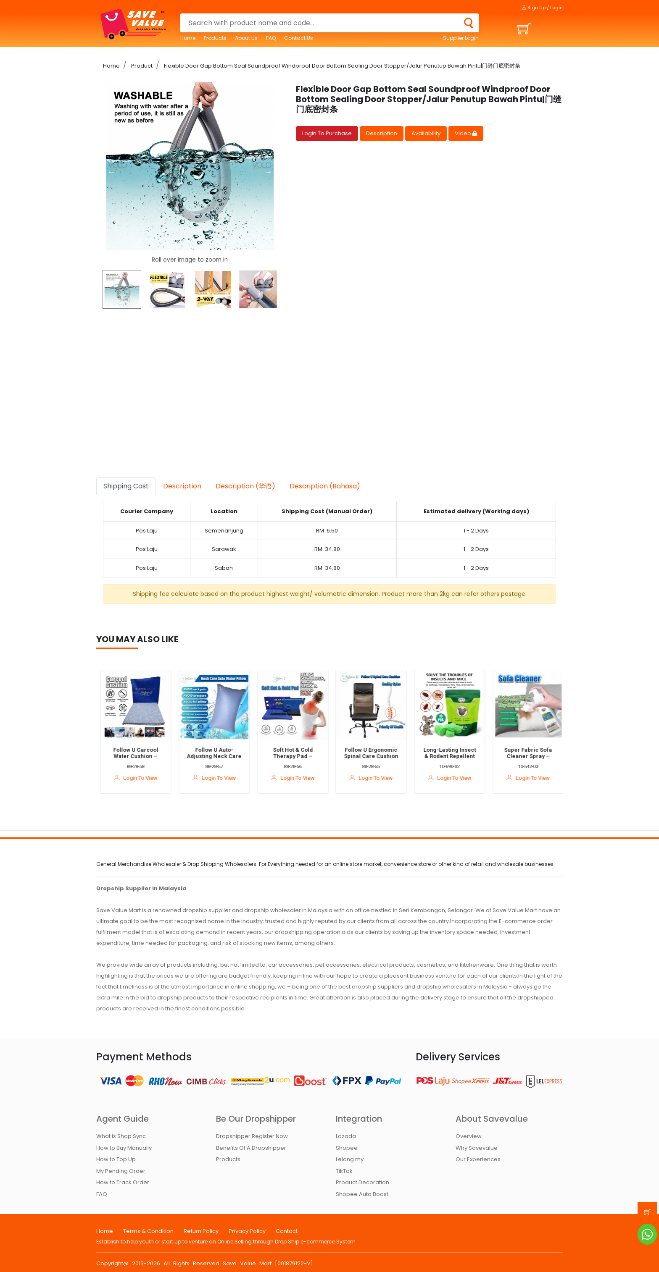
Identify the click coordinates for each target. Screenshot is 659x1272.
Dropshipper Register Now (252, 1136)
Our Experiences (478, 1159)
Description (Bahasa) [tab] (325, 486)
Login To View (139, 778)
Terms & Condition (148, 1231)
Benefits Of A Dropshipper (251, 1148)
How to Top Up (116, 1159)
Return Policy (201, 1231)
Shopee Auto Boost (362, 1194)
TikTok (344, 1171)
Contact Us (298, 38)
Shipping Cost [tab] (126, 486)
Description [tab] (182, 486)
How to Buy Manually (124, 1148)
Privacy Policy (247, 1231)
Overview (469, 1136)
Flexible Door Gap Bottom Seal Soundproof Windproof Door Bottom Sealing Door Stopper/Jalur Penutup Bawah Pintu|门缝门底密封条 (341, 66)
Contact (287, 1231)
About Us (246, 38)
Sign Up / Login (542, 7)
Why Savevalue (477, 1148)
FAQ (271, 38)
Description (381, 133)
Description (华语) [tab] (245, 486)
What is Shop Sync (121, 1136)
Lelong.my (350, 1159)
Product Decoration (362, 1182)
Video (466, 133)
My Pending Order (120, 1171)
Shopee (347, 1148)
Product (141, 66)
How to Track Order (122, 1182)
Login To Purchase (327, 133)
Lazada (346, 1136)
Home (187, 38)
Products (215, 38)
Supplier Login (461, 38)
